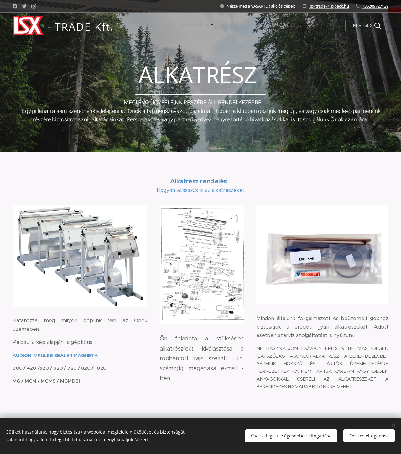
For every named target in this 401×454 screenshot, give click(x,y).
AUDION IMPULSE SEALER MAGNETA (55, 355)
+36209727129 (375, 6)
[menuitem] (251, 25)
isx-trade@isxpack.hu (329, 6)
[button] (366, 25)
